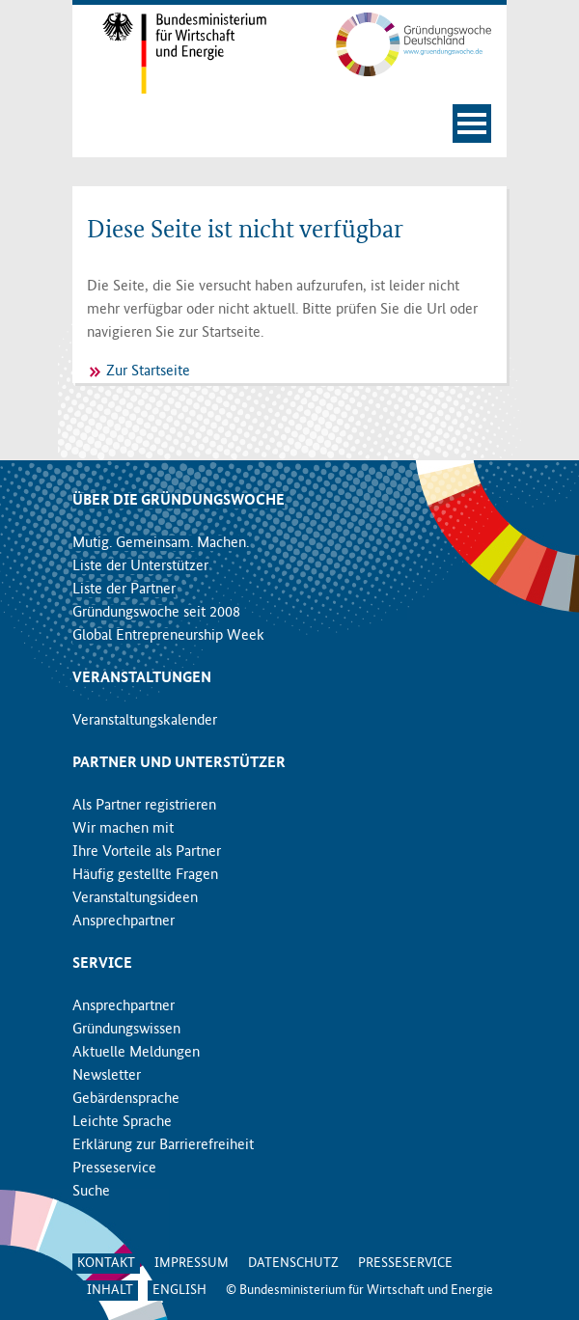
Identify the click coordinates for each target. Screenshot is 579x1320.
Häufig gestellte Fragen (145, 875)
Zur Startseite (148, 371)
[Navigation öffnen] (472, 123)
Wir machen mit (123, 829)
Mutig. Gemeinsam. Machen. (160, 543)
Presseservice (114, 1168)
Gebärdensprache (125, 1099)
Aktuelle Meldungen (136, 1052)
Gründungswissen (126, 1029)
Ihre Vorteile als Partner (146, 852)
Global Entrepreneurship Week (168, 636)
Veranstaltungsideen (135, 898)
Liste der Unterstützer (140, 566)
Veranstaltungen (141, 678)
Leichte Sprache (122, 1122)
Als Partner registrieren (144, 805)
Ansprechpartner (123, 921)
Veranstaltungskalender (144, 721)
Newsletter (106, 1076)
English (179, 1290)
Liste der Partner (124, 589)
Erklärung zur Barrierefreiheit (163, 1145)
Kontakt (106, 1263)
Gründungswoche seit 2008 (156, 612)
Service (102, 964)
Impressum (191, 1263)
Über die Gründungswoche (178, 501)
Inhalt (110, 1290)
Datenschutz (293, 1263)
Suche (91, 1191)
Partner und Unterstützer (179, 763)
